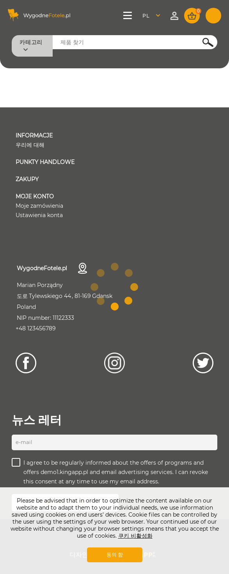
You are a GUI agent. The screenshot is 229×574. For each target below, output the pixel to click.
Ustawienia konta (39, 215)
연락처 (82, 268)
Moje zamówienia (39, 205)
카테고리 (31, 42)
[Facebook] (26, 363)
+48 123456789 (36, 328)
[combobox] (153, 16)
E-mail (24, 442)
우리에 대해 (30, 144)
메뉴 (128, 15)
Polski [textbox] (150, 16)
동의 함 (115, 554)
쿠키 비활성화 (135, 535)
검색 (203, 42)
